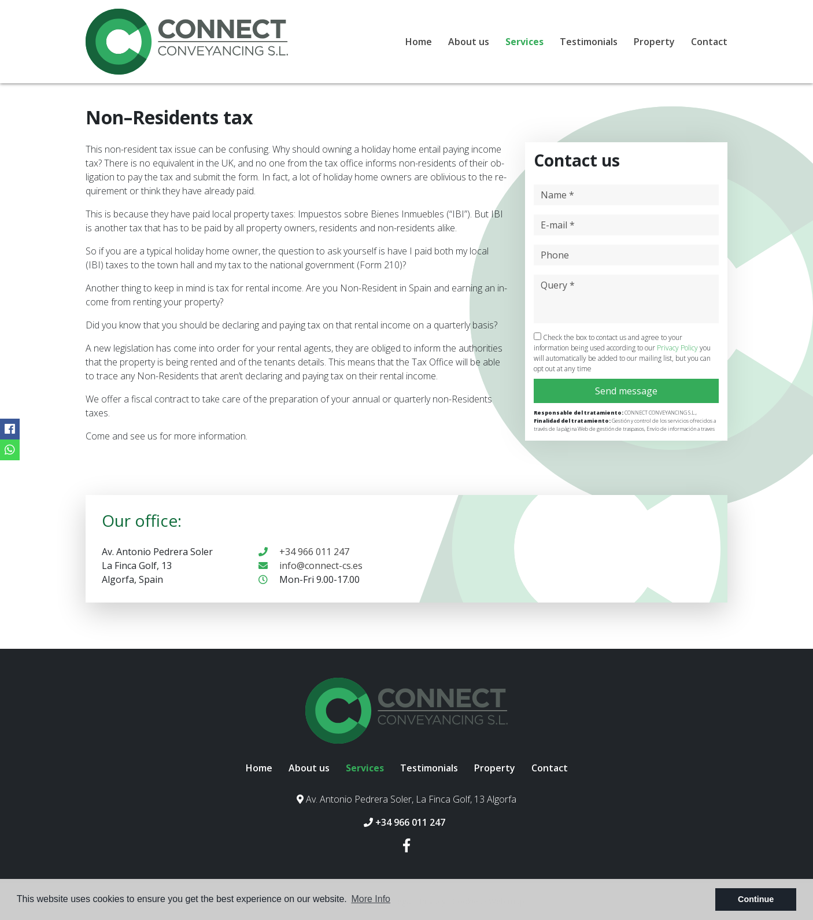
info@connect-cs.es (310, 565)
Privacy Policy (678, 348)
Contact (709, 41)
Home (418, 41)
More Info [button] (370, 899)
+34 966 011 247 (303, 551)
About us (468, 41)
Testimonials (589, 41)
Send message (626, 391)
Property (654, 41)
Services (524, 41)
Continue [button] (756, 899)
